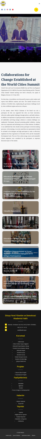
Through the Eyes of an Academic (17, 226)
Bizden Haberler (21, 401)
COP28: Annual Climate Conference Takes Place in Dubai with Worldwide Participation (20, 298)
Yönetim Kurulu (21, 352)
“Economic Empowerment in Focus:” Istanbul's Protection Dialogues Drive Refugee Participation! (18, 253)
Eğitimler (21, 386)
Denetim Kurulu (21, 355)
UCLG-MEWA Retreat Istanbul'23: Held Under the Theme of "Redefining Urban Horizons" (19, 283)
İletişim (33, 435)
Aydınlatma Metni (26, 435)
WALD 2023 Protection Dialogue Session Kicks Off (16, 270)
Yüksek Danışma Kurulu (21, 357)
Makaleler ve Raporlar (21, 419)
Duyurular (21, 403)
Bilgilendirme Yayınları (21, 414)
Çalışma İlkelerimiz (21, 361)
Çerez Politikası (16, 435)
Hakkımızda (21, 341)
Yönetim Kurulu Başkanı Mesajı (21, 348)
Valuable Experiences (12, 211)
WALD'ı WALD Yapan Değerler (21, 344)
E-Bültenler (21, 421)
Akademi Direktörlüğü (21, 359)
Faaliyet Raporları (20, 417)
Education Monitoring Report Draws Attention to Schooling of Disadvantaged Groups (19, 178)
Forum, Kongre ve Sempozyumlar (21, 390)
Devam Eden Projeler (20, 372)
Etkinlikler (21, 383)
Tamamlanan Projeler (20, 374)
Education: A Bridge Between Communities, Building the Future (17, 239)
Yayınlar (21, 412)
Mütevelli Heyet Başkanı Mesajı (21, 346)
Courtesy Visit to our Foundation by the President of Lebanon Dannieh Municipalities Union (19, 193)
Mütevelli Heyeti (21, 350)
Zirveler (21, 388)
